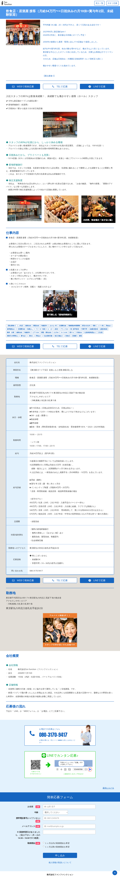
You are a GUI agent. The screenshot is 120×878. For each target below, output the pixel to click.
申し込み (60, 855)
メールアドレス (31, 826)
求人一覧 (99, 3)
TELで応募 (60, 86)
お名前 (33, 806)
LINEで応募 (97, 86)
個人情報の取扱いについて (60, 862)
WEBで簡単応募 (23, 86)
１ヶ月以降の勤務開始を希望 (56, 847)
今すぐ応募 (112, 3)
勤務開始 (33, 843)
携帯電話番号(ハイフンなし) (28, 820)
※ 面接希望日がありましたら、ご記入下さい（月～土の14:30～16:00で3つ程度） (27, 835)
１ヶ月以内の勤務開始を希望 (56, 843)
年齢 (37, 812)
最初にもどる (108, 788)
